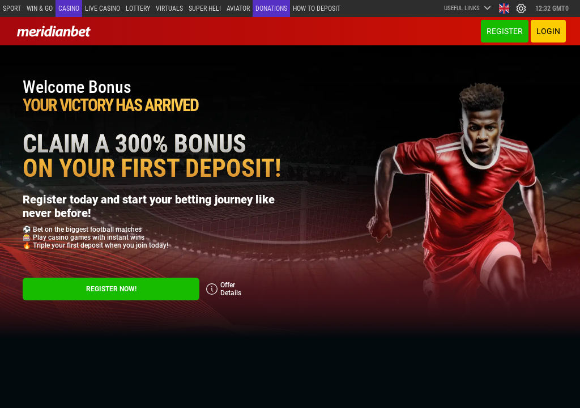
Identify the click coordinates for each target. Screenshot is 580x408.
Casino (68, 8)
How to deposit (316, 8)
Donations (271, 8)
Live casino (102, 8)
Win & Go (40, 8)
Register (505, 31)
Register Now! (111, 289)
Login (548, 31)
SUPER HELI (205, 8)
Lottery (138, 8)
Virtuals (169, 8)
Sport (12, 8)
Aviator (238, 8)
